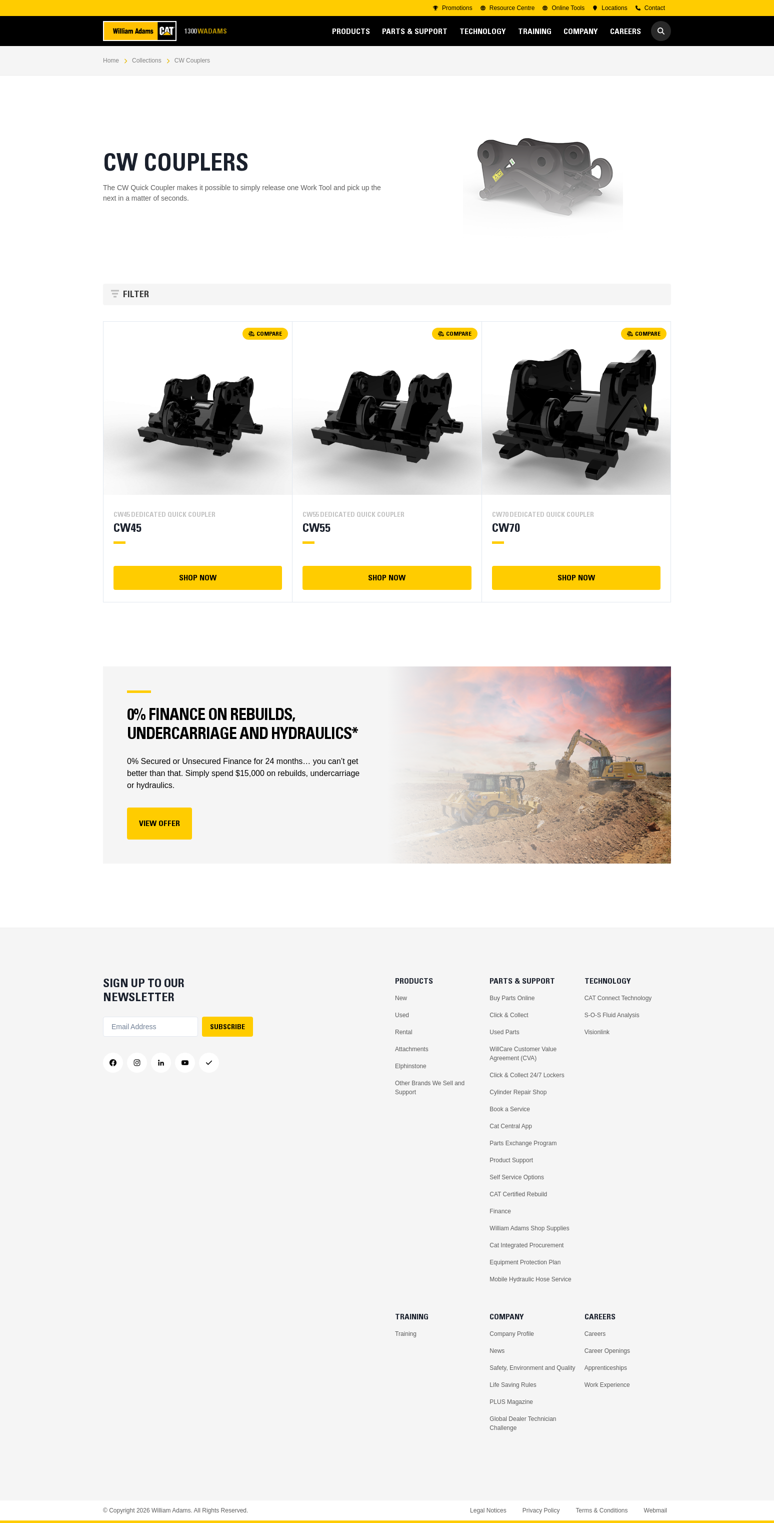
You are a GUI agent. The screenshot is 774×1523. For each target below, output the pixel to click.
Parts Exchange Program (523, 1143)
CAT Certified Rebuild (518, 1194)
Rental (403, 1032)
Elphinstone (410, 1066)
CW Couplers (192, 60)
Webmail (655, 1510)
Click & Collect (509, 1015)
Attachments (411, 1049)
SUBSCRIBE (227, 1026)
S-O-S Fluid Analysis (612, 1015)
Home (111, 60)
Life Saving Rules (513, 1384)
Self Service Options (517, 1177)
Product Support (511, 1160)
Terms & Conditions (602, 1510)
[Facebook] (113, 1063)
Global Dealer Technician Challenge (523, 1423)
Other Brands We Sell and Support (429, 1088)
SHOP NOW (197, 577)
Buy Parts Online (512, 998)
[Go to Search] (661, 31)
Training (405, 1333)
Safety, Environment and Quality (532, 1367)
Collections (147, 60)
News (497, 1350)
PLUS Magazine (511, 1401)
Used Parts (504, 1032)
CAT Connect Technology (618, 998)
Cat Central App (511, 1126)
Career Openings (607, 1350)
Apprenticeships (605, 1367)
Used (402, 1015)
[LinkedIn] (161, 1063)
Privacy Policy (541, 1510)
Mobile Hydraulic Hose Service (530, 1279)
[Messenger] (209, 1063)
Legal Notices (488, 1510)
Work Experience (607, 1384)
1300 (205, 31)
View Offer (159, 823)
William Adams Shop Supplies (529, 1228)
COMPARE (265, 333)
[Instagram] (137, 1063)
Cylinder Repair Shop (518, 1092)
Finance (500, 1211)
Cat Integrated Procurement (527, 1245)
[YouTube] (185, 1063)
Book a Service (510, 1109)
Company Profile (512, 1333)
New (401, 998)
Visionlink (597, 1032)
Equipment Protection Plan (525, 1262)
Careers (595, 1333)
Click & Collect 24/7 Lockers (527, 1075)
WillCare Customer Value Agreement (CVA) (523, 1054)
